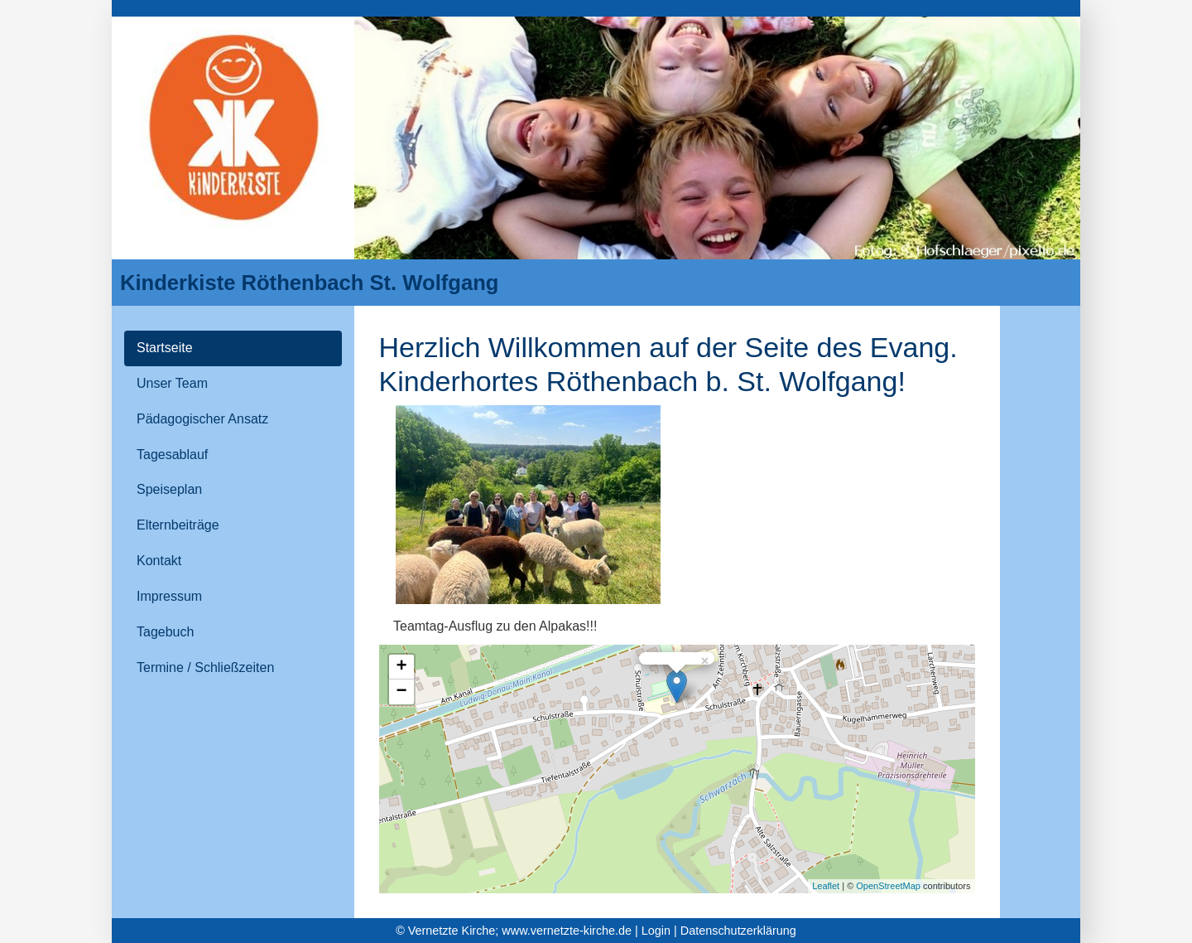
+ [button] (401, 667)
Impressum (169, 596)
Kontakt (159, 561)
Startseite (165, 348)
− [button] (401, 691)
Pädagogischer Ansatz (202, 419)
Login (656, 930)
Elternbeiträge (178, 525)
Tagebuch (165, 632)
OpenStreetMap (888, 886)
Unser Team (172, 383)
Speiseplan (169, 489)
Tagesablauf (172, 454)
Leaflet (825, 886)
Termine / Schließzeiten (205, 667)
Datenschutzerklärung (738, 930)
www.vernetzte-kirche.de (567, 930)
